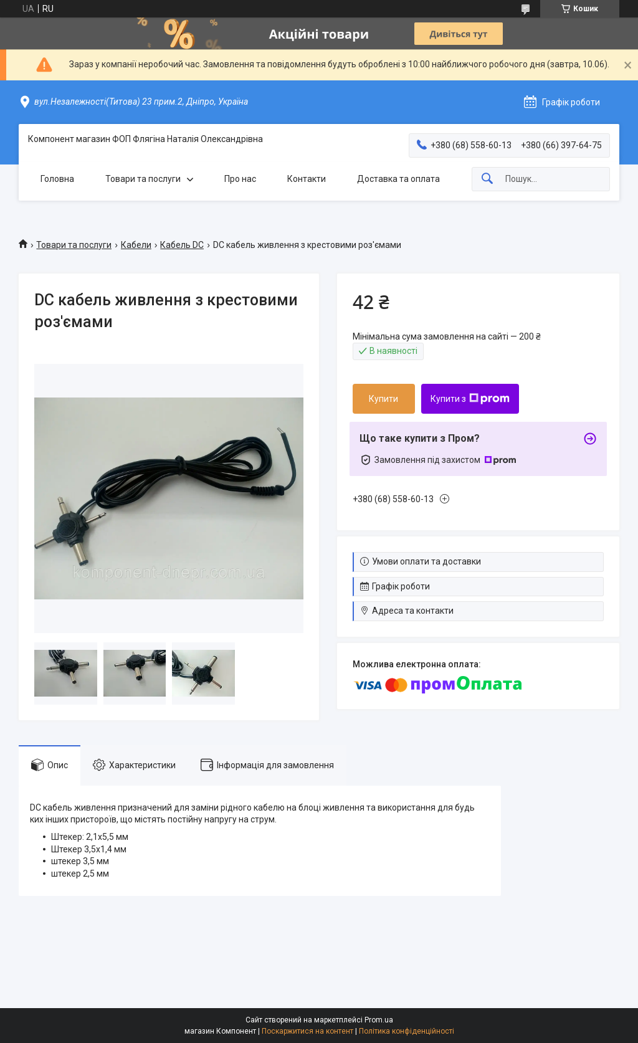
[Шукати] (487, 179)
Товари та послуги (143, 179)
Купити (383, 399)
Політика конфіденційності (406, 1031)
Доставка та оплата (398, 179)
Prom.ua (378, 1020)
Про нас (240, 179)
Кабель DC (182, 245)
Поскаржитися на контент (307, 1031)
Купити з (470, 398)
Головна (57, 179)
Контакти (306, 179)
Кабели (136, 245)
